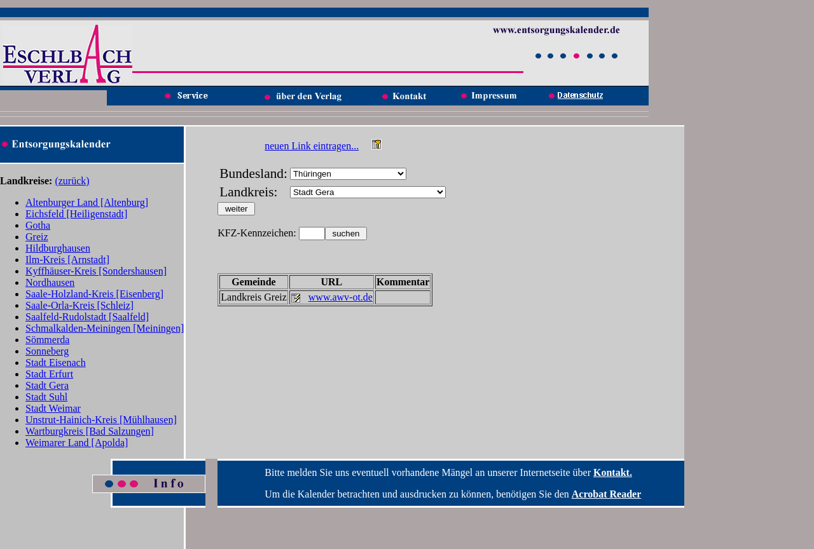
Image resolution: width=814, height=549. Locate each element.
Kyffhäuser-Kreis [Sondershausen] (96, 271)
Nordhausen (49, 282)
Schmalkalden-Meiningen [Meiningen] (104, 328)
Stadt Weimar (53, 408)
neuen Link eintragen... (312, 145)
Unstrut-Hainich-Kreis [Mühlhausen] (101, 419)
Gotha (37, 225)
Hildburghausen (57, 248)
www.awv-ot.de (340, 297)
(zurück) (72, 180)
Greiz (36, 236)
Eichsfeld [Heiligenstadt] (76, 213)
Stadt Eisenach (55, 362)
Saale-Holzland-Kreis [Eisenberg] (94, 293)
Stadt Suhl (46, 396)
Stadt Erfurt (49, 374)
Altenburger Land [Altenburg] (86, 202)
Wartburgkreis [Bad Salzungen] (89, 431)
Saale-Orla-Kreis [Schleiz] (79, 305)
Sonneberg (47, 351)
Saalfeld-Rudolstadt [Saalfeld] (87, 316)
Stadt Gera (47, 385)
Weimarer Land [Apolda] (76, 442)
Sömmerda (47, 339)
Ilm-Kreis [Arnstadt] (67, 259)
